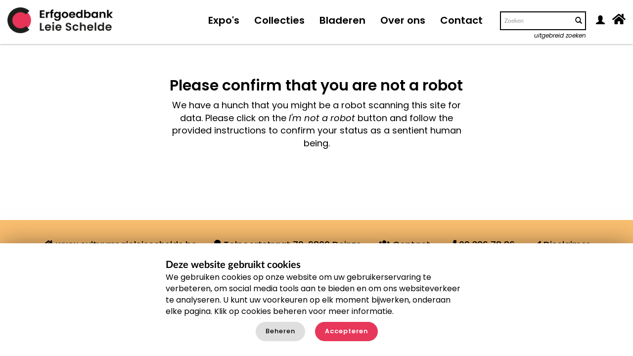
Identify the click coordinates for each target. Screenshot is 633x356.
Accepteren (346, 331)
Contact (461, 20)
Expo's (223, 20)
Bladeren (342, 20)
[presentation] (313, 181)
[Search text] (535, 20)
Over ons (402, 20)
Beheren (280, 331)
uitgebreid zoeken (560, 35)
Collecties (279, 20)
